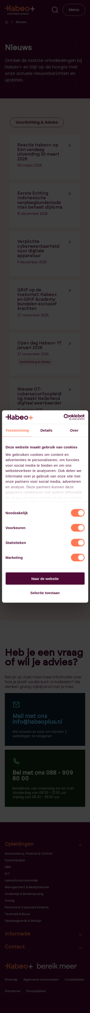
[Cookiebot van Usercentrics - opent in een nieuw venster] (64, 417)
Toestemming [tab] (17, 430)
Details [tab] (46, 430)
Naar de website (45, 579)
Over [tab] (74, 430)
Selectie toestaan (45, 593)
